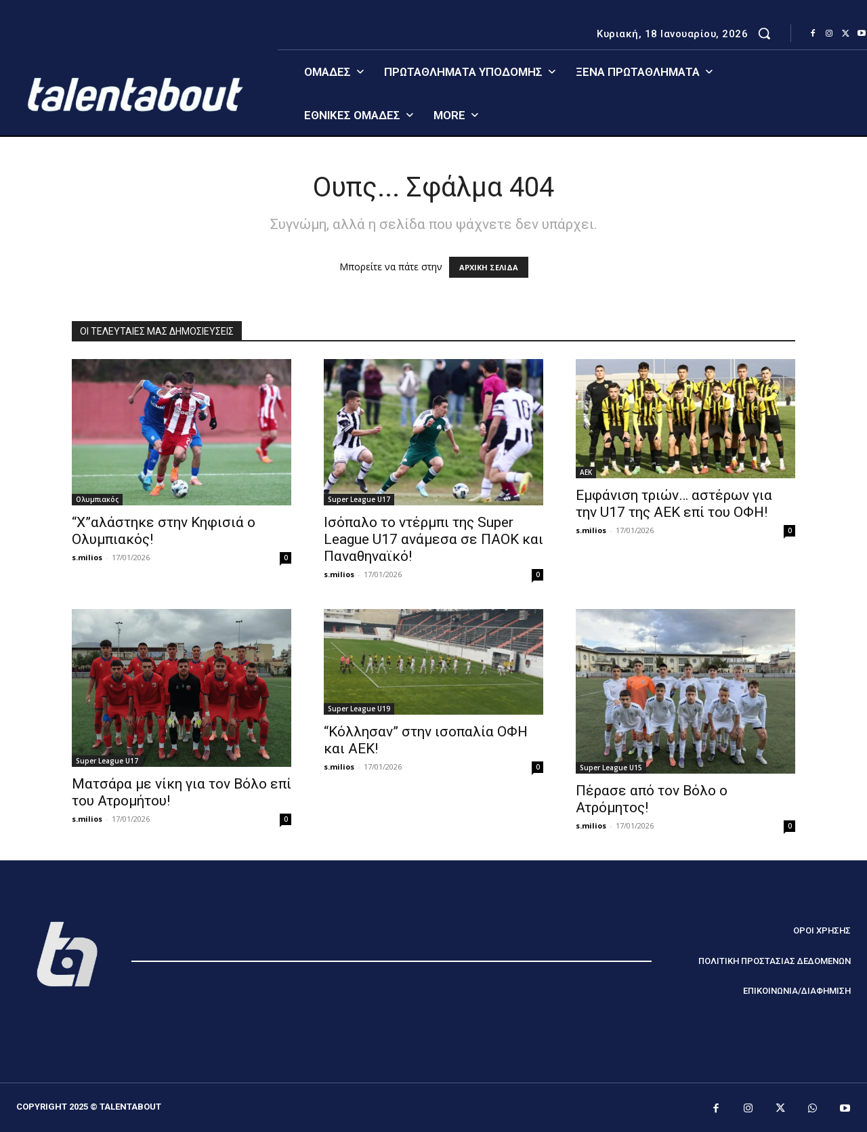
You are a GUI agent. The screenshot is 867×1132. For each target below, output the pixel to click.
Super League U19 (359, 708)
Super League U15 (611, 767)
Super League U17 (359, 499)
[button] (764, 33)
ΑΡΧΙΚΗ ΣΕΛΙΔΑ (488, 267)
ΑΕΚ (586, 472)
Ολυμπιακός (97, 499)
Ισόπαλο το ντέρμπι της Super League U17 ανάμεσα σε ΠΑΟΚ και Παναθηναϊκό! (433, 539)
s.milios (87, 557)
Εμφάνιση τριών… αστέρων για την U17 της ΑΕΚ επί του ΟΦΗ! (674, 503)
